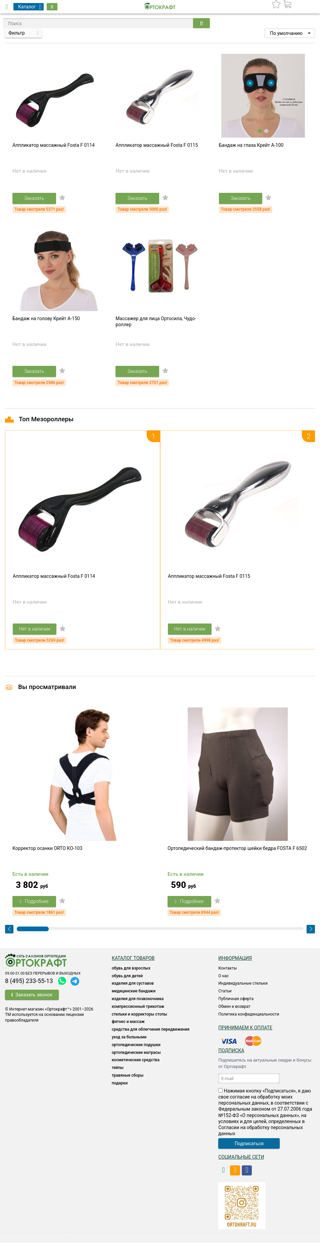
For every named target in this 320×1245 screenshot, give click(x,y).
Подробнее (34, 903)
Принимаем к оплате (245, 1030)
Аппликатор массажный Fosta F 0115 (157, 145)
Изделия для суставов (133, 986)
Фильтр (16, 33)
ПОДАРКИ (120, 1085)
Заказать (35, 198)
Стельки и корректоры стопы (139, 1016)
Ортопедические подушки (136, 1047)
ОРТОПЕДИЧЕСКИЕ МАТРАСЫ (136, 1055)
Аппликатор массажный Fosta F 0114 (53, 145)
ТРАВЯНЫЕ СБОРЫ (128, 1078)
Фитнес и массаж (128, 1024)
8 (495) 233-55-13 (29, 983)
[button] (290, 33)
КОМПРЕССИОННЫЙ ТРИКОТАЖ (138, 1008)
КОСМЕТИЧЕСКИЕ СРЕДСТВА (135, 1062)
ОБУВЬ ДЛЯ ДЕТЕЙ (127, 978)
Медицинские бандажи (133, 993)
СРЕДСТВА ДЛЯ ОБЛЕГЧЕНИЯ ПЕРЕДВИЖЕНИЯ (151, 1032)
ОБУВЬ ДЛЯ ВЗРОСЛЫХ (131, 970)
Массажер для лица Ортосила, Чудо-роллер (156, 323)
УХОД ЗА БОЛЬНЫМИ (129, 1039)
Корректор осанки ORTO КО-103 (47, 851)
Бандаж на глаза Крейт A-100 (251, 145)
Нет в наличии (35, 631)
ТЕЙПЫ (118, 1070)
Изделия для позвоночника (138, 1001)
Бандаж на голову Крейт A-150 (46, 320)
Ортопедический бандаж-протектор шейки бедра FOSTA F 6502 (237, 851)
